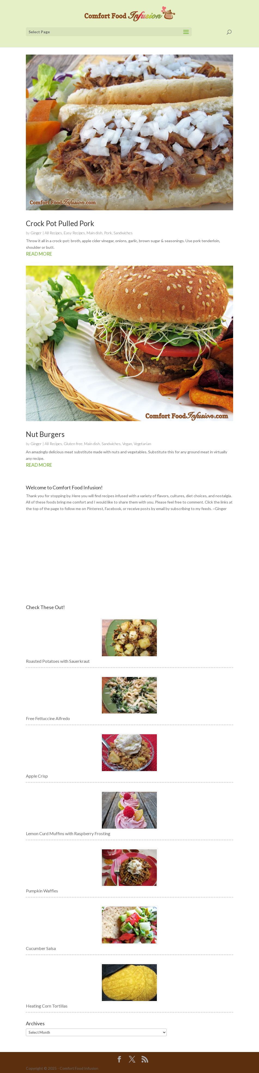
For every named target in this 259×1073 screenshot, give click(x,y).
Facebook (113, 508)
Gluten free (73, 443)
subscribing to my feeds (190, 508)
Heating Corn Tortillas (47, 1005)
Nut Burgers (45, 434)
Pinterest (95, 508)
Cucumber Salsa (41, 948)
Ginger (36, 232)
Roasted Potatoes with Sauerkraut (58, 661)
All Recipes (53, 232)
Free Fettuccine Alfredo (48, 718)
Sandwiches (123, 232)
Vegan (127, 443)
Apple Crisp (37, 775)
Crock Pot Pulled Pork (60, 223)
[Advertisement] (129, 558)
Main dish (94, 232)
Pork (108, 232)
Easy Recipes (74, 232)
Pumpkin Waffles (42, 890)
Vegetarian (142, 443)
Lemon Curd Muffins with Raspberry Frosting (68, 833)
